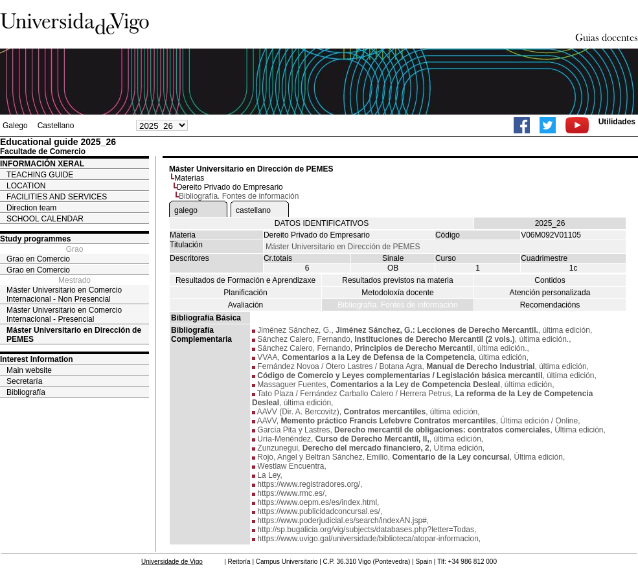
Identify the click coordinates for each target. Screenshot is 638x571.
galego (186, 210)
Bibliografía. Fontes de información (397, 304)
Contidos (549, 280)
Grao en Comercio (38, 258)
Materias (189, 178)
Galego (15, 125)
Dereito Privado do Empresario (230, 187)
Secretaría (24, 381)
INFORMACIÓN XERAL (42, 163)
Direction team (31, 207)
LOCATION (25, 185)
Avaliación (245, 304)
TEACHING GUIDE (39, 174)
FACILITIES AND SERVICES (56, 196)
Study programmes (35, 238)
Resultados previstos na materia (397, 280)
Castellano (56, 125)
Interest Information (36, 359)
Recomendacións (550, 304)
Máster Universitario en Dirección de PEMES (73, 335)
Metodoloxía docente (397, 292)
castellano (253, 210)
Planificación (245, 292)
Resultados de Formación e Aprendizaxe (245, 280)
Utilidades (616, 121)
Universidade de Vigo (172, 561)
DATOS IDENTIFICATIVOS (322, 223)
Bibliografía (25, 392)
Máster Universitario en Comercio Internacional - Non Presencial (64, 295)
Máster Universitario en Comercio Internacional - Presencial (64, 315)
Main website (29, 370)
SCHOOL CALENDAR (45, 218)
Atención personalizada (550, 292)
